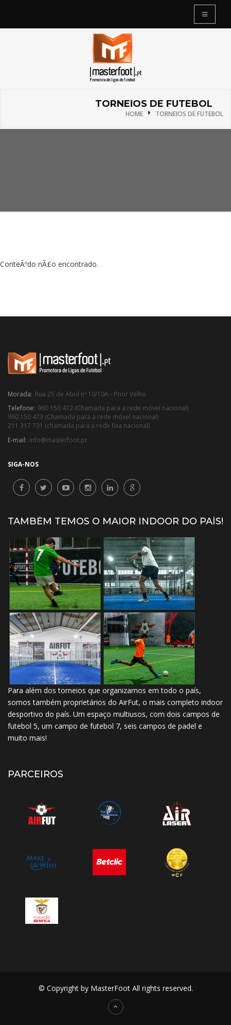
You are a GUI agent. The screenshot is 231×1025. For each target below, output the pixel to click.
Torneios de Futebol (189, 113)
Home (134, 113)
